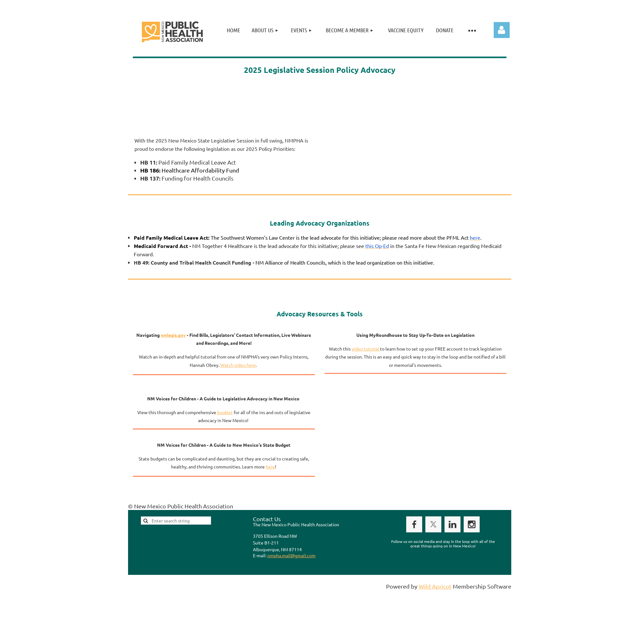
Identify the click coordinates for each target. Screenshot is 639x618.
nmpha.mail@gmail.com (291, 555)
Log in (502, 30)
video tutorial (366, 348)
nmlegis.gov (173, 335)
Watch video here (238, 365)
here (270, 466)
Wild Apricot (435, 586)
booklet (225, 412)
